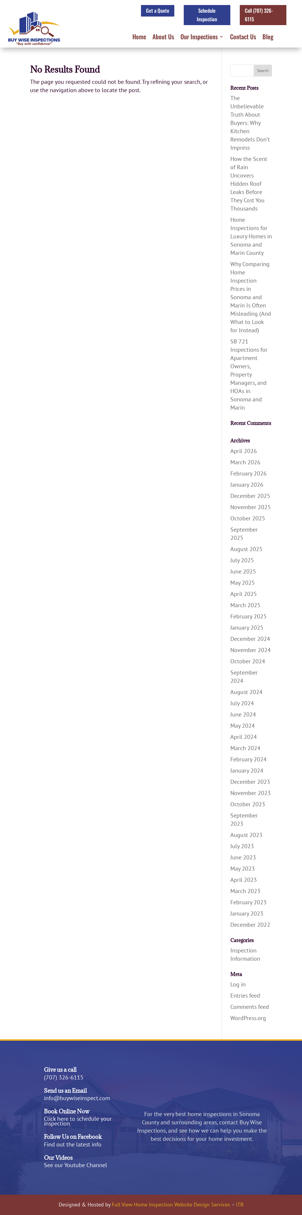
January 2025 (246, 627)
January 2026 (246, 484)
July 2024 (242, 703)
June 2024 (243, 714)
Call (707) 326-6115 (259, 15)
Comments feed (249, 1007)
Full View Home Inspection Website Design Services (171, 1204)
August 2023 (246, 835)
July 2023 (242, 846)
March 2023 (245, 891)
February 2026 (248, 473)
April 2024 (243, 737)
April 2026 (243, 451)
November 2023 (250, 793)
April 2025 (243, 594)
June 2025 (243, 571)
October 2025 (247, 518)
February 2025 (248, 616)
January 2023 (246, 913)
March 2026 (245, 462)
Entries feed (245, 995)
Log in (238, 984)
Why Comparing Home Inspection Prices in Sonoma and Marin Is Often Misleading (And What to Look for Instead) (250, 297)
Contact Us (243, 38)
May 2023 (242, 868)
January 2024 (246, 770)
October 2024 (247, 661)
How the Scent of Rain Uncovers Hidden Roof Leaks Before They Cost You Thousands (248, 183)
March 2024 (245, 748)
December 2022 (250, 925)
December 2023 (250, 782)
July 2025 (242, 560)
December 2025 (250, 496)
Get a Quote (157, 10)
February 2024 (248, 759)
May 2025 (242, 583)
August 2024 (246, 692)
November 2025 (250, 507)
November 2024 (250, 650)
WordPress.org (248, 1018)
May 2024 (242, 725)
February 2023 (248, 902)
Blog (267, 38)
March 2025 (245, 605)
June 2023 (243, 857)
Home (139, 38)
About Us (163, 38)
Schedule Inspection (207, 15)
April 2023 (243, 880)
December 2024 (250, 639)
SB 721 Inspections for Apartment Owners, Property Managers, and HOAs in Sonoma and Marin (248, 374)
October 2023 (247, 804)
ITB (240, 1204)
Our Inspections (199, 38)
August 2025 (246, 549)
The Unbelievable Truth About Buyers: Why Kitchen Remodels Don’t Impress (250, 123)
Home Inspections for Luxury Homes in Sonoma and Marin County (251, 236)
